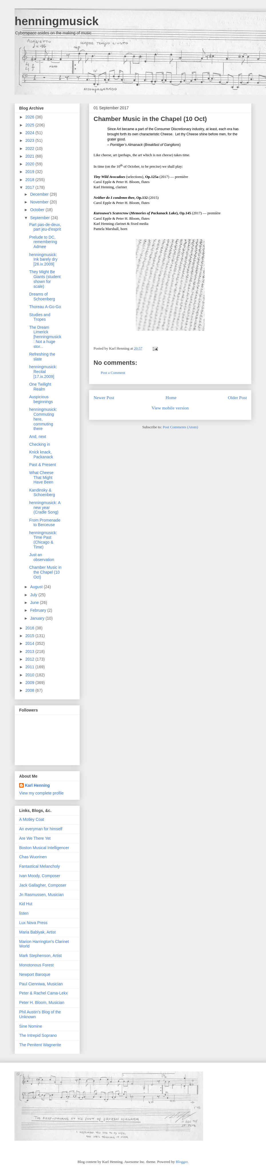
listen (24, 913)
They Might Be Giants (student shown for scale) (45, 279)
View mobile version (170, 407)
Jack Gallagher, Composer (42, 885)
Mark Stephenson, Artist (40, 955)
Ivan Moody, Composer (39, 875)
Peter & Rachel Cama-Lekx (43, 993)
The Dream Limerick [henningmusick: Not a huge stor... (45, 337)
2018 (30, 179)
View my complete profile (41, 793)
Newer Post (104, 397)
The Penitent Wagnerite (40, 1045)
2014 (30, 643)
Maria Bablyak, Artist (37, 932)
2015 (30, 635)
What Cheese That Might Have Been (41, 477)
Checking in (39, 444)
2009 (30, 682)
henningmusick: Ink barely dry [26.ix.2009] (43, 259)
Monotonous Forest (36, 965)
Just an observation (41, 557)
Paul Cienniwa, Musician (41, 984)
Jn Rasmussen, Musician (41, 894)
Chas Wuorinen (33, 857)
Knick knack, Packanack (41, 454)
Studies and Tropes (39, 317)
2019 (30, 171)
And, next (37, 436)
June (35, 602)
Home (171, 397)
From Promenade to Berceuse (44, 522)
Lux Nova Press (33, 922)
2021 (30, 156)
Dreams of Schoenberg (42, 296)
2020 (30, 164)
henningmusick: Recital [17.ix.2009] (43, 371)
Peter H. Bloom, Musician (41, 1002)
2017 (30, 187)
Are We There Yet (35, 838)
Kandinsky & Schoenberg (42, 492)
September (40, 217)
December (39, 194)
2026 (30, 117)
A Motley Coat (31, 819)
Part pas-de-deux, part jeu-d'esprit (45, 227)
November (39, 202)
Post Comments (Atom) (180, 427)
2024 (30, 132)
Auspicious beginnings (41, 399)
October (37, 209)
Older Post (237, 397)
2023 (30, 140)
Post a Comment (113, 372)
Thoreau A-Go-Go (45, 306)
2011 (30, 667)
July (34, 595)
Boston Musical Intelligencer (44, 847)
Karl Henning (37, 785)
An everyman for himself (40, 829)
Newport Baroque (34, 974)
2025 (30, 125)
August (36, 586)
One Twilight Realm (40, 386)
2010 (30, 675)
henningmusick (56, 21)
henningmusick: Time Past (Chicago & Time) (43, 539)
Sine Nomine (30, 1026)
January (37, 618)
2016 (30, 628)
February (38, 610)
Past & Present (42, 464)
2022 (30, 148)
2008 (30, 690)
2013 (30, 651)
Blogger (182, 1162)
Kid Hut (25, 903)
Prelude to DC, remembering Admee (43, 242)
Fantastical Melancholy (39, 866)
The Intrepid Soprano (38, 1035)
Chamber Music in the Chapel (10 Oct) (150, 118)
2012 (30, 659)
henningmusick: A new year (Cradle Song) (44, 507)
